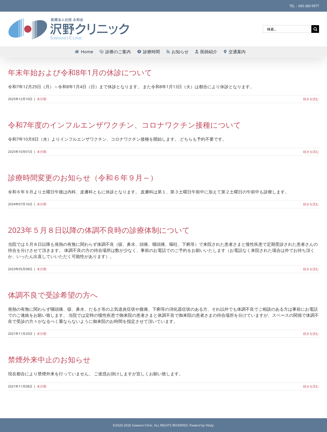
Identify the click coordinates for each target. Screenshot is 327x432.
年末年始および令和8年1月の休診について (80, 72)
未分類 (41, 99)
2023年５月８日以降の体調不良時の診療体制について (99, 230)
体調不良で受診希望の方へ (53, 295)
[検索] (315, 29)
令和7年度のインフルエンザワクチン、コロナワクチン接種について (124, 125)
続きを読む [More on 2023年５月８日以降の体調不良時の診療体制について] (311, 269)
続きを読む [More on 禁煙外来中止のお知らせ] (311, 386)
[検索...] (287, 29)
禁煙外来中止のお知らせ (49, 359)
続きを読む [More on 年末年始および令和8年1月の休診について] (311, 99)
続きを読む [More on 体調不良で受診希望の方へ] (311, 333)
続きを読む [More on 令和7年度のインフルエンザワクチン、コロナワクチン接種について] (311, 151)
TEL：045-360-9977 (304, 5)
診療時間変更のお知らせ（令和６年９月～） (83, 177)
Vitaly (209, 425)
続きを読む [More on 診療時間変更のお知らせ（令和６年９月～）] (311, 204)
